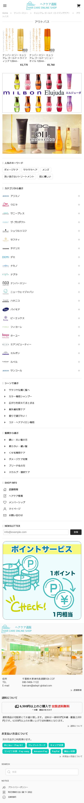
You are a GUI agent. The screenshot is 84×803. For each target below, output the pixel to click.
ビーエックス (17, 318)
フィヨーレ (16, 327)
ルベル (14, 362)
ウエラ (14, 204)
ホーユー (15, 335)
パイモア (15, 309)
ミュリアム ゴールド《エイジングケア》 (52, 13)
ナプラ (14, 274)
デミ (13, 257)
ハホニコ (15, 300)
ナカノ (14, 266)
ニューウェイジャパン (22, 292)
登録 (76, 532)
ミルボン (15, 353)
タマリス (15, 248)
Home (5, 13)
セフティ (15, 239)
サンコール (16, 370)
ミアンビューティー (21, 344)
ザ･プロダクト (18, 222)
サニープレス (17, 213)
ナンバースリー (19, 283)
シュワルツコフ (19, 231)
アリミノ (15, 196)
